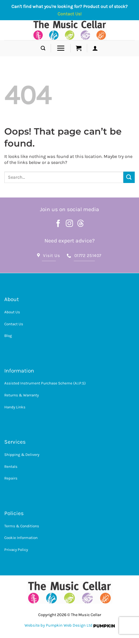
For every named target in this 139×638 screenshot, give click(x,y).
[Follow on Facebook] (58, 224)
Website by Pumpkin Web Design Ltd (58, 625)
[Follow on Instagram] (69, 224)
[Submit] (129, 177)
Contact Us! (69, 14)
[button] (43, 48)
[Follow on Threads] (80, 224)
